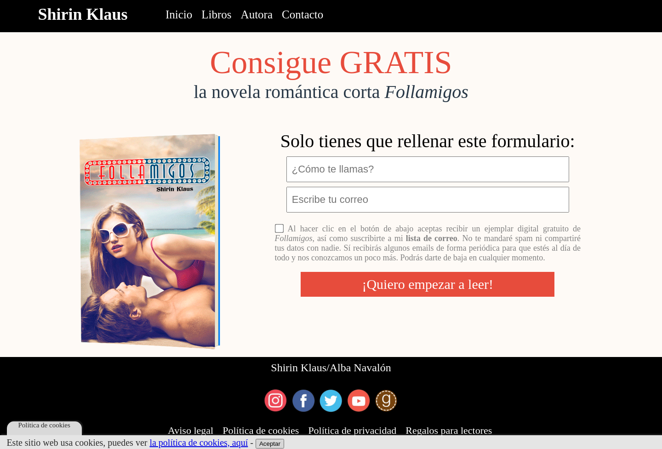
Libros (216, 14)
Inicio (179, 14)
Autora (257, 14)
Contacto (302, 14)
